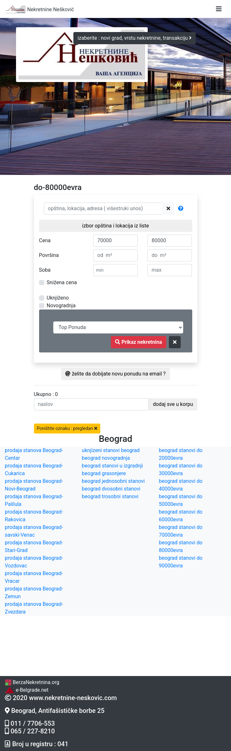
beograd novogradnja (106, 458)
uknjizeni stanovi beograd (111, 450)
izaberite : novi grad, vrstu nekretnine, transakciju (135, 38)
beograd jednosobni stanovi (113, 481)
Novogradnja (61, 305)
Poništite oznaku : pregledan (67, 428)
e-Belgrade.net (26, 690)
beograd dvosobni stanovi (111, 489)
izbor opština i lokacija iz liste (115, 226)
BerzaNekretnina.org (32, 682)
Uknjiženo (58, 298)
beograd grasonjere (104, 473)
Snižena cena (62, 282)
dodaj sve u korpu (173, 404)
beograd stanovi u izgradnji (112, 466)
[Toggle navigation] (219, 9)
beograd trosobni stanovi (110, 496)
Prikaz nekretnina (138, 342)
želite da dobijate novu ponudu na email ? (115, 374)
